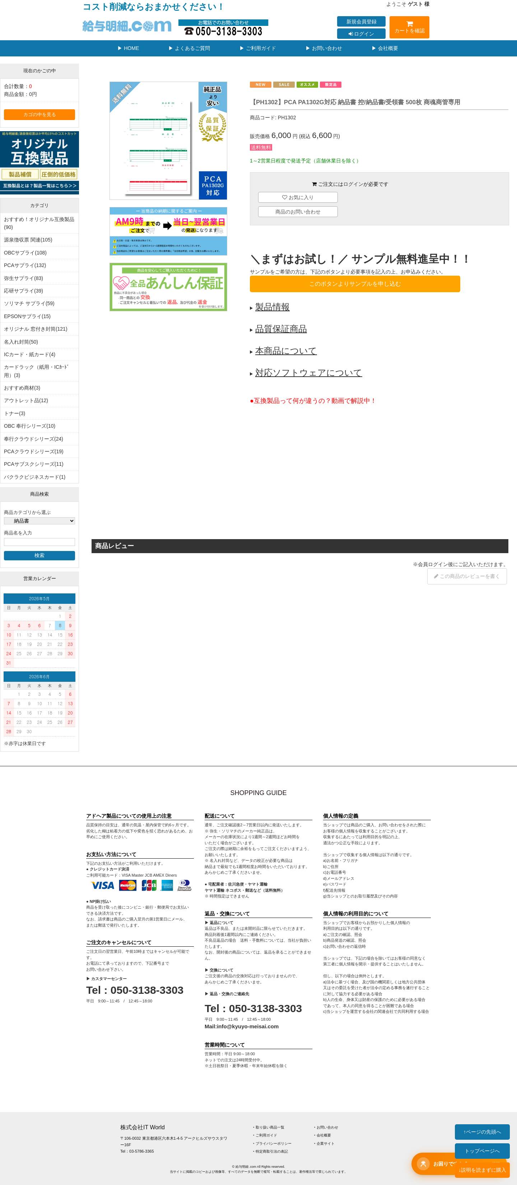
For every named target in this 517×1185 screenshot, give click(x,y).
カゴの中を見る (39, 114)
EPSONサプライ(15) (27, 316)
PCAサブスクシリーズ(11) (34, 464)
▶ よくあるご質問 (189, 48)
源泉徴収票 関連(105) (28, 240)
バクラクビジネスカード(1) (34, 477)
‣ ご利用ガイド (265, 1135)
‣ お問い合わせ (326, 1127)
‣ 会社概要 (322, 1135)
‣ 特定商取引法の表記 (270, 1151)
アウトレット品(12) (26, 400)
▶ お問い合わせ (324, 48)
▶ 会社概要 (385, 48)
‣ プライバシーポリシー (272, 1143)
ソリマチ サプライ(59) (29, 303)
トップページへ (482, 1151)
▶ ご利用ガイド (257, 48)
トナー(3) (14, 413)
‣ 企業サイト (324, 1143)
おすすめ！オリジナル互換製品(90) (39, 223)
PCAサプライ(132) (25, 265)
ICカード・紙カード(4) (29, 354)
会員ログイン (433, 564)
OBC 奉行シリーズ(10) (29, 426)
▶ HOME (128, 48)
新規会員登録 (361, 21)
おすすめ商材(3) (22, 388)
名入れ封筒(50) (21, 342)
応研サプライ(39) (23, 291)
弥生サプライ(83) (23, 278)
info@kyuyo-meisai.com (248, 1026)
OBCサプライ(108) (25, 253)
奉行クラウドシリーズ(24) (33, 439)
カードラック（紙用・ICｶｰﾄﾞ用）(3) (36, 371)
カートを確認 (409, 28)
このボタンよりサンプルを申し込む (355, 284)
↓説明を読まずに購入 (482, 1170)
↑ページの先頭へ (482, 1132)
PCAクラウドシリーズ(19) (34, 451)
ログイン (361, 34)
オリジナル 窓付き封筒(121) (35, 329)
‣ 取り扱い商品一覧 (268, 1127)
